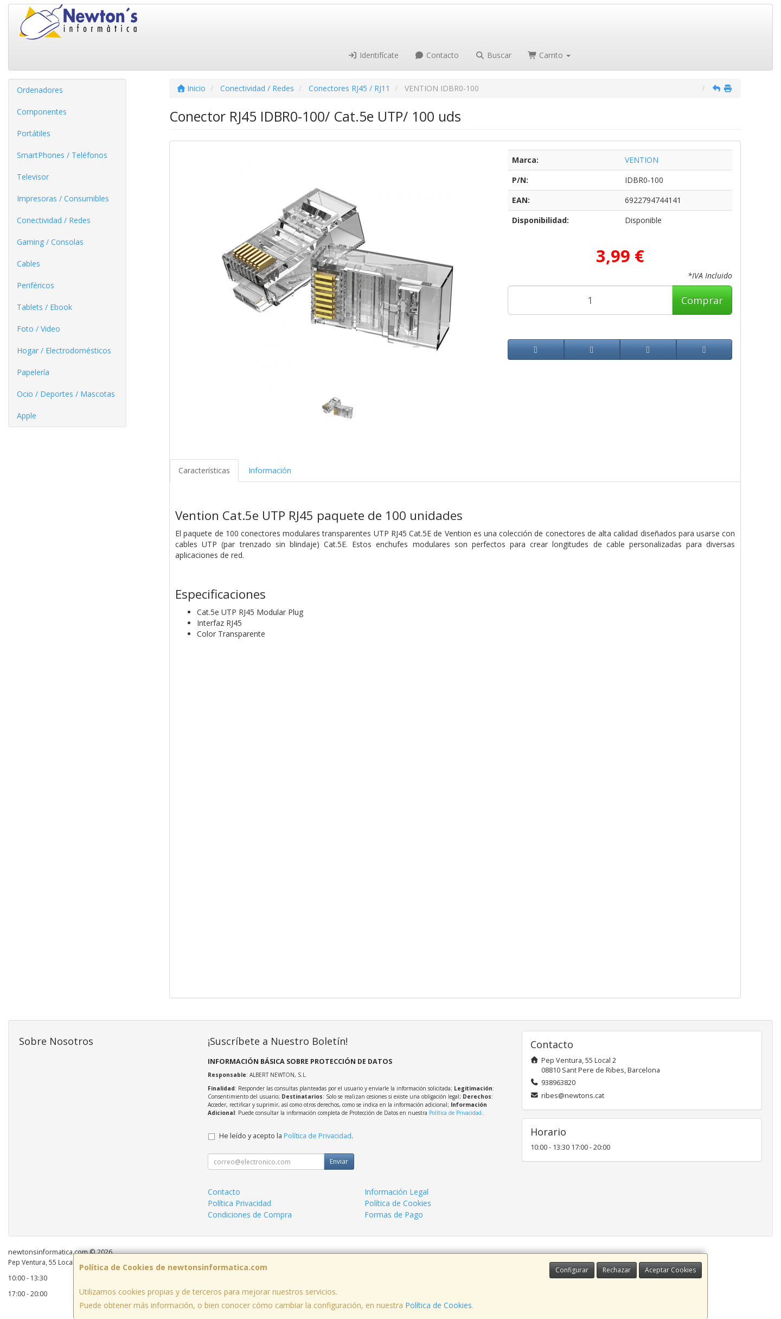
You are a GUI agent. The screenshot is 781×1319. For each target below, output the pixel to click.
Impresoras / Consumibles (63, 198)
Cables (28, 263)
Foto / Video (38, 329)
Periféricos (35, 285)
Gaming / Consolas (50, 242)
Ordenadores (40, 90)
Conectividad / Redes (54, 220)
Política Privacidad (239, 1203)
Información (269, 470)
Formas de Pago (393, 1214)
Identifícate (373, 55)
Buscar (493, 55)
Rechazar (617, 1269)
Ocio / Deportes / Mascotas (66, 394)
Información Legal (396, 1192)
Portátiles (33, 133)
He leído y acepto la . (286, 1135)
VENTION (641, 160)
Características (204, 470)
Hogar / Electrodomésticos (64, 350)
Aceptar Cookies (670, 1269)
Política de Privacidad (455, 1113)
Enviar (339, 1161)
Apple (26, 415)
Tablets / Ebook (44, 307)
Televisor (33, 177)
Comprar (702, 300)
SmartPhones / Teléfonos (62, 155)
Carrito (549, 55)
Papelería (33, 372)
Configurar (571, 1269)
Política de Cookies (438, 1305)
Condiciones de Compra (250, 1214)
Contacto (437, 55)
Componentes (42, 111)
